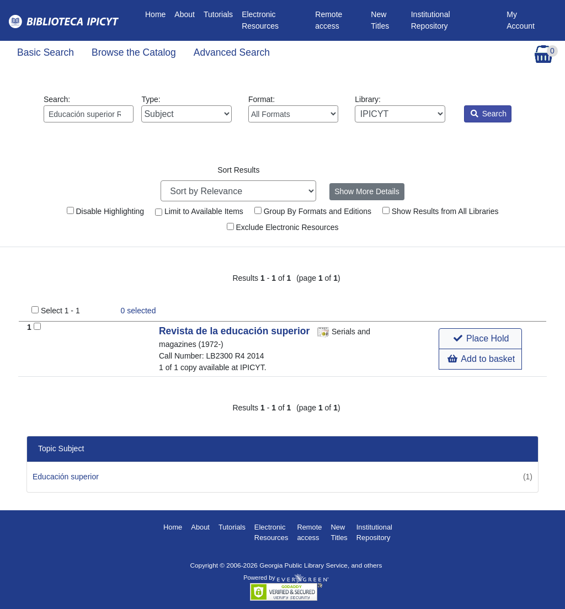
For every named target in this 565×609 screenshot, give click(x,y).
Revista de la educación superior (235, 330)
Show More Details (366, 191)
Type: (186, 108)
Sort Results (238, 169)
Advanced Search (232, 52)
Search (489, 113)
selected (138, 310)
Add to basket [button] (481, 359)
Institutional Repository (430, 20)
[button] (480, 338)
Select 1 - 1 (60, 310)
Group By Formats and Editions (312, 211)
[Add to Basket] (37, 326)
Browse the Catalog (134, 52)
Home (157, 13)
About (184, 14)
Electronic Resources (260, 20)
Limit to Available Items (199, 211)
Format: (293, 108)
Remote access (328, 20)
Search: (89, 108)
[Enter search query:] (89, 113)
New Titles (380, 20)
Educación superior (66, 476)
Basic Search (45, 52)
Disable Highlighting (106, 211)
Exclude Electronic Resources (283, 227)
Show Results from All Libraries (440, 211)
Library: (400, 108)
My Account (521, 20)
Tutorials (218, 14)
